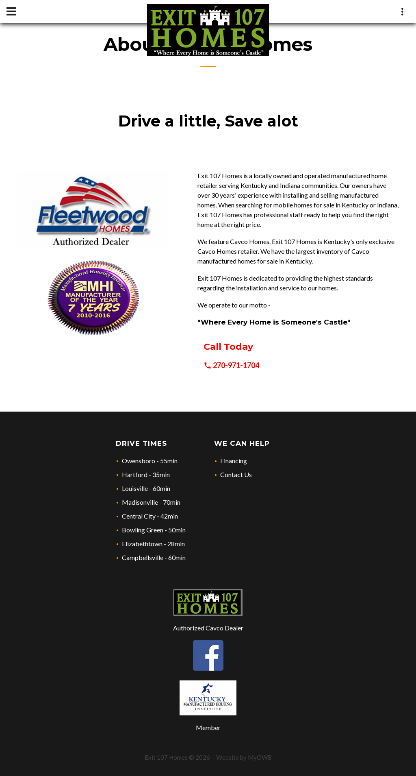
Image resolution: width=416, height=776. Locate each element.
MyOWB (260, 757)
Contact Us (236, 474)
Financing (233, 460)
